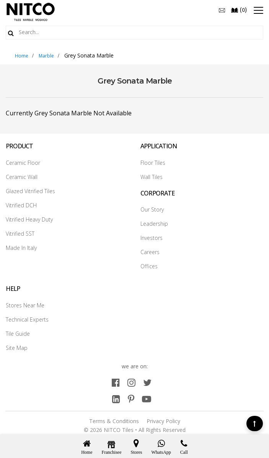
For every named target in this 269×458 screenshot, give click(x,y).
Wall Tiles (151, 177)
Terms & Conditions (114, 421)
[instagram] (131, 382)
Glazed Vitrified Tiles (30, 191)
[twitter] (147, 382)
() (239, 9)
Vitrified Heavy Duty (29, 219)
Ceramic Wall (21, 177)
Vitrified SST (20, 233)
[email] (222, 9)
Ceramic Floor (23, 162)
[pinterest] (131, 398)
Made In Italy (21, 247)
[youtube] (146, 398)
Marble (46, 56)
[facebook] (116, 382)
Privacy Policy (163, 421)
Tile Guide (18, 333)
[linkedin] (116, 398)
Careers (150, 252)
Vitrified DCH (21, 205)
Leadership (154, 223)
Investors (151, 237)
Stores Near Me (25, 305)
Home (21, 56)
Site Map (17, 347)
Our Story (152, 209)
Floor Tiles (152, 162)
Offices (149, 266)
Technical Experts (27, 319)
